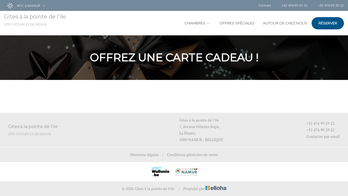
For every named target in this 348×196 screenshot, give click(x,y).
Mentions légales (144, 154)
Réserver (327, 23)
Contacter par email (320, 136)
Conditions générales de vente (192, 154)
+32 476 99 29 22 (317, 123)
